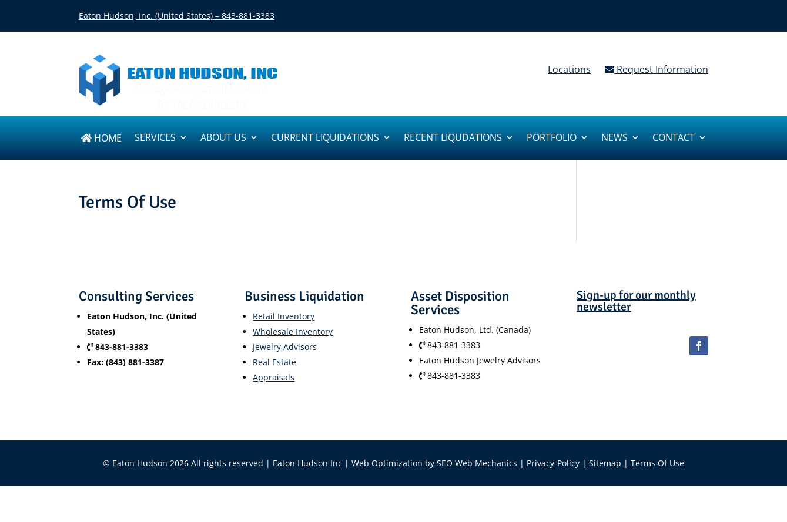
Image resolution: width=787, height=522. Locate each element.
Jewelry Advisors (285, 346)
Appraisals (273, 377)
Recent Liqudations (453, 138)
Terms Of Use (657, 463)
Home (101, 138)
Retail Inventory (283, 316)
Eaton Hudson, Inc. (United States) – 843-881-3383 (176, 15)
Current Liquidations (325, 138)
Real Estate (274, 362)
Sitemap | (608, 463)
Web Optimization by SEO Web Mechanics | (437, 463)
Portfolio (552, 138)
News (614, 138)
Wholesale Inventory (293, 331)
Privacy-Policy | (557, 463)
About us (223, 138)
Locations (569, 69)
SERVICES (155, 138)
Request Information (656, 69)
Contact (673, 138)
